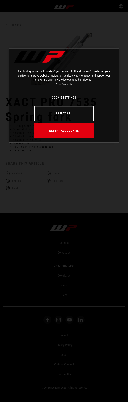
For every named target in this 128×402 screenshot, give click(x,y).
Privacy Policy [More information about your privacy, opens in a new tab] (61, 84)
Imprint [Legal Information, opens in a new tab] (69, 84)
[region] (64, 95)
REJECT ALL (64, 113)
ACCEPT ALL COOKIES (64, 130)
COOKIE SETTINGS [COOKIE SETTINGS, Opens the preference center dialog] (64, 97)
